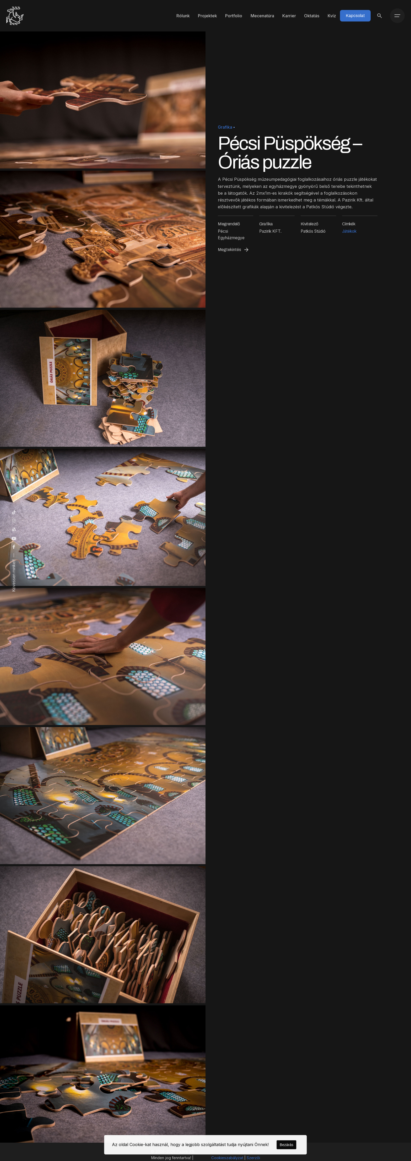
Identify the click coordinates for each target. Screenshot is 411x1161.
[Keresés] (379, 15)
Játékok (349, 231)
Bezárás (286, 1145)
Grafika (225, 127)
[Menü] (397, 15)
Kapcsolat (355, 15)
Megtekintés (234, 250)
